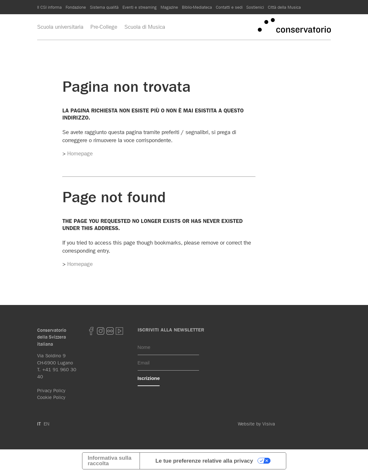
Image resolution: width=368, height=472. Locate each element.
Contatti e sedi (229, 7)
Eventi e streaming (139, 7)
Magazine (169, 7)
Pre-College (103, 27)
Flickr (110, 331)
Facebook (91, 331)
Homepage (80, 153)
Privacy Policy (51, 390)
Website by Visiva (256, 424)
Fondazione (76, 7)
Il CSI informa (49, 7)
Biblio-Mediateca (197, 7)
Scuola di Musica (144, 27)
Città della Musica (284, 7)
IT (39, 424)
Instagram (100, 331)
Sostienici (255, 7)
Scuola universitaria (60, 27)
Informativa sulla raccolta (109, 461)
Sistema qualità (104, 7)
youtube (119, 331)
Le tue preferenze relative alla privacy (204, 461)
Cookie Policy (51, 397)
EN (46, 424)
